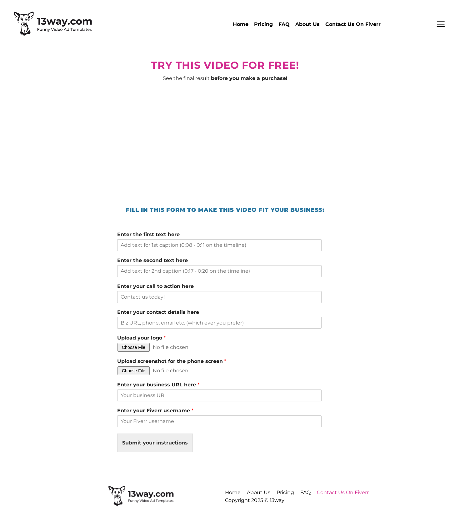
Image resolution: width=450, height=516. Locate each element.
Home (240, 24)
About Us (307, 24)
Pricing (263, 24)
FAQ (284, 24)
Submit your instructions (155, 443)
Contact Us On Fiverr (353, 24)
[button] (440, 24)
